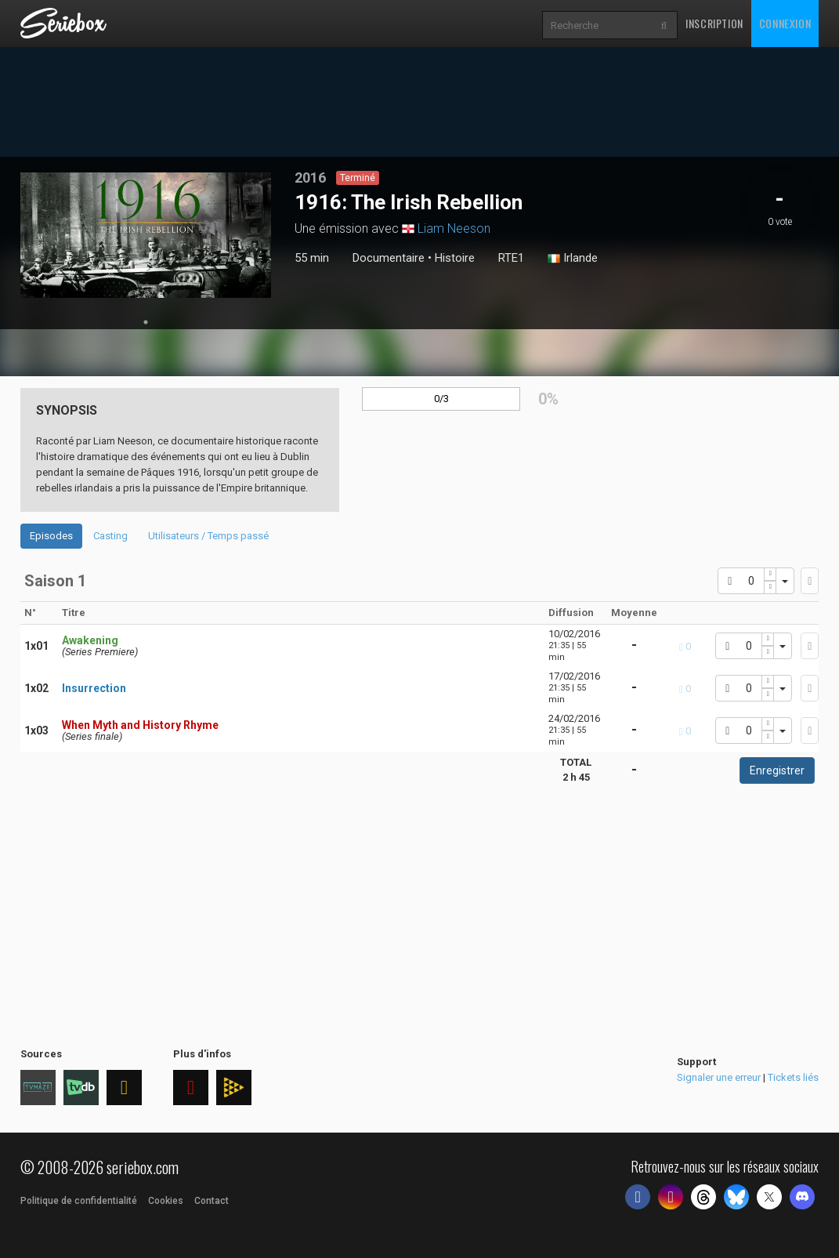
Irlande (573, 258)
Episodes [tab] (51, 536)
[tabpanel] (145, 235)
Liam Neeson (454, 228)
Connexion (785, 23)
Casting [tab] (110, 536)
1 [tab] (146, 322)
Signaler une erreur (719, 1077)
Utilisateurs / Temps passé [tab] (208, 536)
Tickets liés (793, 1077)
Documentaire (389, 258)
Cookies (165, 1200)
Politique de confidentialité (78, 1200)
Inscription (714, 23)
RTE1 (511, 258)
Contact (211, 1200)
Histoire (455, 258)
